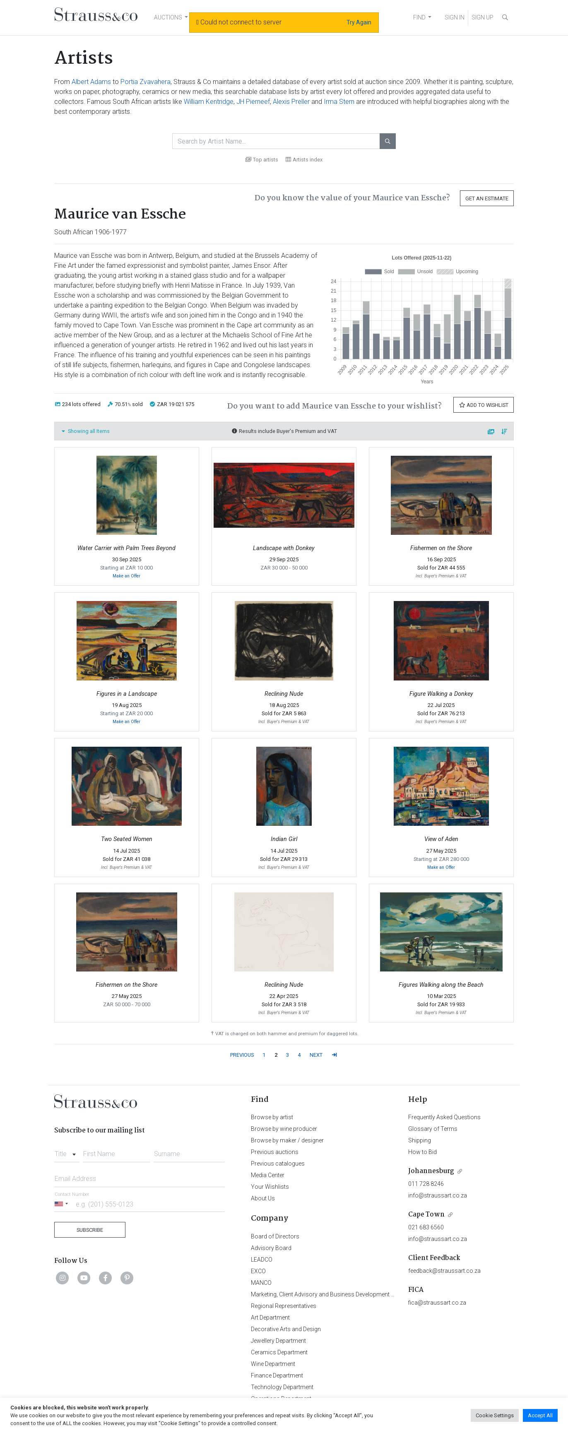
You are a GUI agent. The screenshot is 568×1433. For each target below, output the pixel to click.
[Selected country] (62, 1204)
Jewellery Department (278, 1340)
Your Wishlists (270, 1186)
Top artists (261, 159)
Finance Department (277, 1375)
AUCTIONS (168, 17)
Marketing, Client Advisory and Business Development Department (336, 1294)
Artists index (304, 159)
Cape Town (426, 1214)
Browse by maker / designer (287, 1140)
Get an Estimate (486, 198)
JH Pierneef (253, 102)
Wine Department (273, 1364)
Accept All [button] (540, 1415)
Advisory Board (271, 1248)
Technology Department (282, 1387)
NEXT (316, 1055)
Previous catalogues (278, 1163)
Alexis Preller (291, 102)
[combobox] (66, 1151)
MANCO (261, 1282)
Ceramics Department (279, 1352)
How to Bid (422, 1152)
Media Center (267, 1175)
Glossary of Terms (432, 1128)
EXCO (258, 1271)
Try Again (359, 22)
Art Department (270, 1317)
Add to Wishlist (483, 405)
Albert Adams (91, 82)
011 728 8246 (426, 1184)
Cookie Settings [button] (495, 1415)
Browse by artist (272, 1117)
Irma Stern (339, 102)
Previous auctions (274, 1152)
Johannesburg (431, 1171)
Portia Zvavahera (145, 82)
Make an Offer (126, 576)
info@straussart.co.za (437, 1195)
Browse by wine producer (284, 1128)
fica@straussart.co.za (437, 1302)
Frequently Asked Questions (444, 1117)
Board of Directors (275, 1236)
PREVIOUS (242, 1055)
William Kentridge (208, 102)
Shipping (419, 1140)
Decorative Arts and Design (286, 1329)
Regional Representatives (283, 1306)
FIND (419, 17)
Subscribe (90, 1230)
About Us (263, 1198)
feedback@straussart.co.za (444, 1270)
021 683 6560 (426, 1227)
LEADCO (261, 1259)
